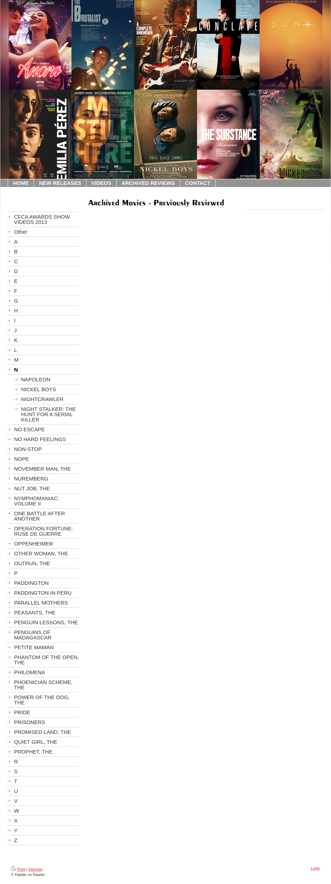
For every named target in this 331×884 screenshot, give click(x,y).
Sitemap (35, 869)
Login (315, 868)
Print (18, 869)
